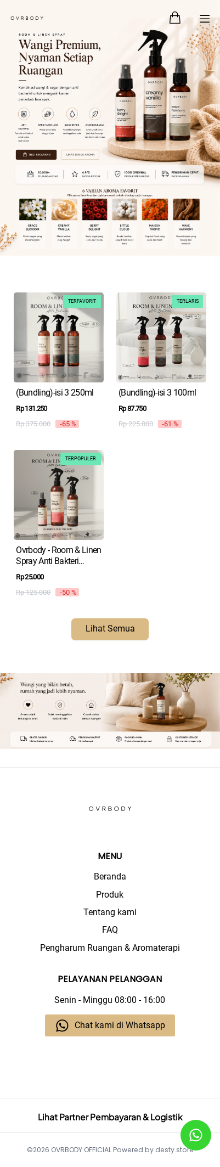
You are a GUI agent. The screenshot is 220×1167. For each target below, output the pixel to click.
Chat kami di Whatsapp (120, 1025)
